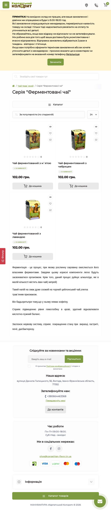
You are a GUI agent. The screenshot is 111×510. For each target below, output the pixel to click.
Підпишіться (74, 359)
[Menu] (6, 5)
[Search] (16, 76)
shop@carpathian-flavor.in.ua (55, 456)
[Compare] (50, 139)
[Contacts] (96, 5)
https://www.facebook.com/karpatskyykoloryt (51, 448)
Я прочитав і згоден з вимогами (56, 367)
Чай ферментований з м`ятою (31, 163)
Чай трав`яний (25, 86)
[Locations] (86, 5)
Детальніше (73, 54)
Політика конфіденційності (58, 366)
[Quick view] (50, 126)
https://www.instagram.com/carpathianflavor (59, 448)
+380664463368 (56, 396)
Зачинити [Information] (55, 62)
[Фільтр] (2, 256)
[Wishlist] (50, 133)
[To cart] (32, 186)
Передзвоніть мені (55, 400)
